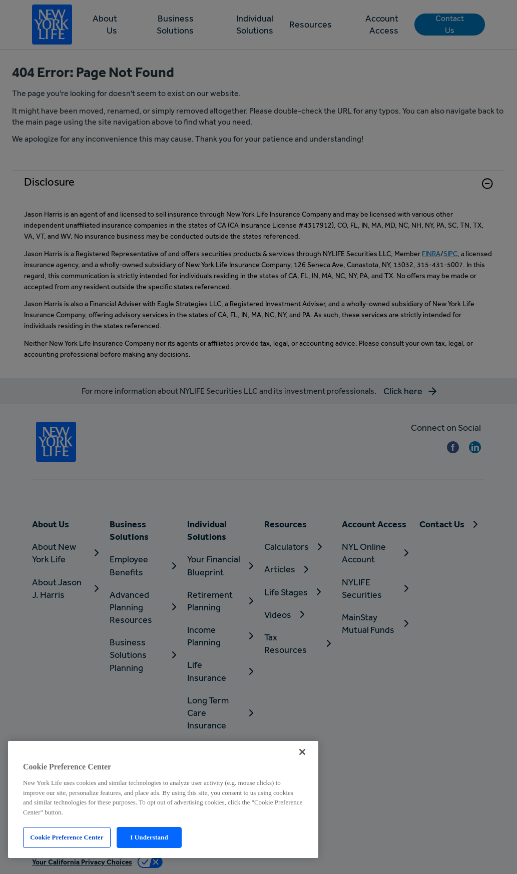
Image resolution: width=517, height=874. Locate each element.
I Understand (149, 837)
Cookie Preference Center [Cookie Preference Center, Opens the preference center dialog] (66, 837)
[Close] (302, 752)
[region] (163, 799)
